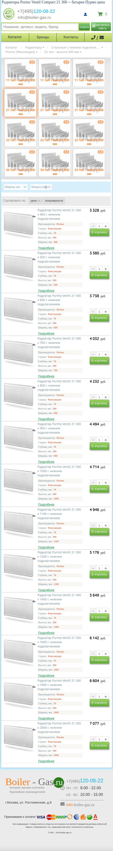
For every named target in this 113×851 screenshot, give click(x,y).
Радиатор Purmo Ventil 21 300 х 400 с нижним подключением (59, 214)
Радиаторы (33, 47)
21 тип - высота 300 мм (61, 52)
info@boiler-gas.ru (34, 17)
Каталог (11, 47)
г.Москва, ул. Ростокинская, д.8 (28, 802)
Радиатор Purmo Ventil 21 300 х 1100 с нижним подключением (59, 514)
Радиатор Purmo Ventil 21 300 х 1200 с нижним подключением (59, 556)
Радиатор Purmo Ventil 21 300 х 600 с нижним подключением (59, 300)
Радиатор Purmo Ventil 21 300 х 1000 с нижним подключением (59, 471)
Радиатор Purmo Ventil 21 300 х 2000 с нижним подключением (59, 727)
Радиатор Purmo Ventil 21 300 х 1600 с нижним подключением (59, 642)
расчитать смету (103, 26)
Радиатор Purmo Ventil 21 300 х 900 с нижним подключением (59, 428)
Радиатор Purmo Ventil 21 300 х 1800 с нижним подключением (59, 685)
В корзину (99, 233)
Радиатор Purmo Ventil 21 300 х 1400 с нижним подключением (59, 599)
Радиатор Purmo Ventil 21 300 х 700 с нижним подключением (59, 343)
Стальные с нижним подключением (77, 47)
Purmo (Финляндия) (20, 52)
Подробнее (46, 248)
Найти (84, 27)
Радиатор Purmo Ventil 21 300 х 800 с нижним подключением (59, 385)
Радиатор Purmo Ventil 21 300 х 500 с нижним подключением (59, 257)
